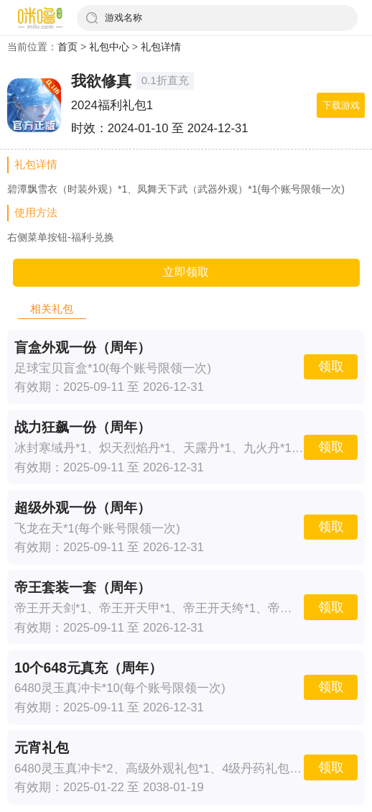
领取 (331, 366)
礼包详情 (161, 46)
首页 (67, 46)
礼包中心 (109, 46)
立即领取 (186, 272)
